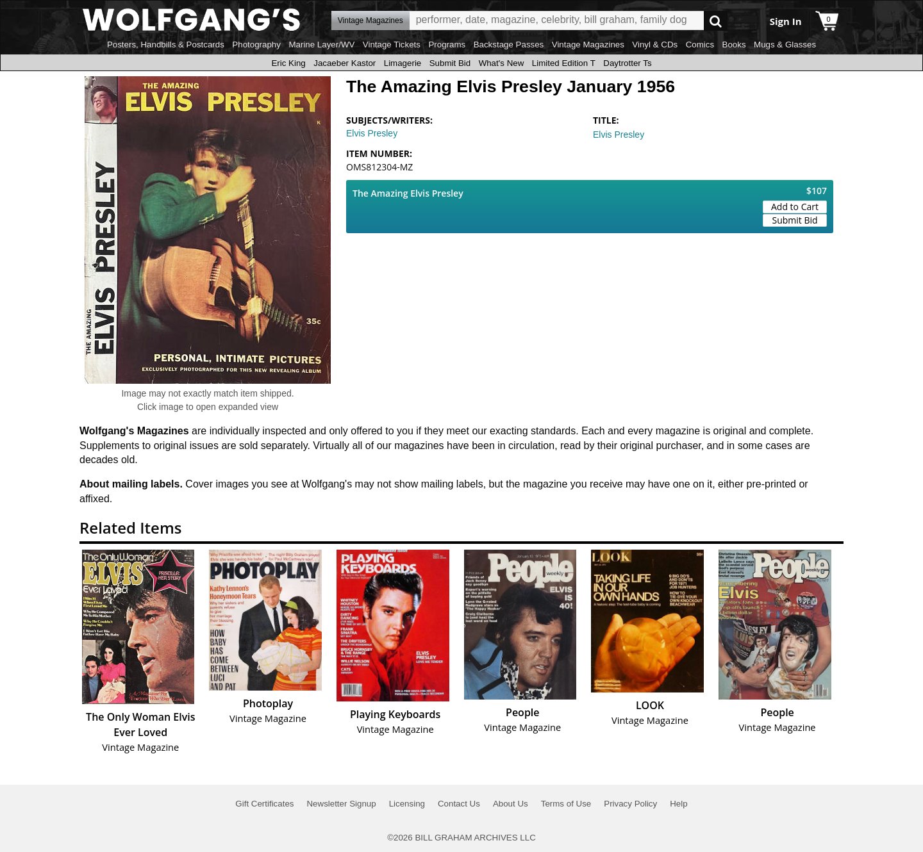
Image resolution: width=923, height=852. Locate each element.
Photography (256, 44)
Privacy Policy (630, 803)
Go (716, 21)
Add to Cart (795, 207)
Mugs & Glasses (785, 44)
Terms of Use (566, 803)
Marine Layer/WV (321, 44)
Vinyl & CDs (655, 44)
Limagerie (403, 63)
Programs (446, 44)
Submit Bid (449, 63)
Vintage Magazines (588, 44)
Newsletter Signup (341, 803)
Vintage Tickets (391, 44)
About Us (510, 803)
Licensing (407, 803)
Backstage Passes (509, 44)
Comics (700, 44)
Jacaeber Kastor (344, 63)
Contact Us (459, 803)
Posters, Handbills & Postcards (165, 44)
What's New (501, 63)
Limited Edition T (563, 63)
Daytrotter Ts (627, 63)
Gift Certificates (264, 803)
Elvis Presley (371, 133)
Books (734, 44)
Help (678, 803)
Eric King (288, 63)
